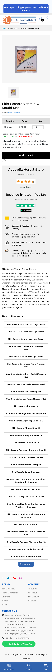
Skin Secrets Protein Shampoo (26, 489)
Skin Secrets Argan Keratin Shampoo (26, 497)
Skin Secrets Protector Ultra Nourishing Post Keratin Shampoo (26, 480)
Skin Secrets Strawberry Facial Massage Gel (26, 375)
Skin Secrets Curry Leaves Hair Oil (26, 457)
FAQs (4, 605)
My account (33, 597)
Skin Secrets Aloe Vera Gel (26, 406)
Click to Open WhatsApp (18, 644)
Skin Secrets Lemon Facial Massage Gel (26, 399)
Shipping (6, 597)
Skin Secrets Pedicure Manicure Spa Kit (26, 542)
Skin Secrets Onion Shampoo (26, 472)
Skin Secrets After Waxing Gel (26, 391)
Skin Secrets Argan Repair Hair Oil (26, 421)
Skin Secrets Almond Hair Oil (26, 428)
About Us (32, 589)
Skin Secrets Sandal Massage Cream (26, 332)
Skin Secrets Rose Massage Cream (26, 356)
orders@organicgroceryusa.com (20, 633)
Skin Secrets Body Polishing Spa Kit (26, 549)
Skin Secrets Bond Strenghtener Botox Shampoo (26, 515)
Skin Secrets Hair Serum (26, 524)
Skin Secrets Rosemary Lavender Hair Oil (26, 450)
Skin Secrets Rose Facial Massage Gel (26, 384)
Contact (32, 601)
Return (5, 601)
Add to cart (26, 155)
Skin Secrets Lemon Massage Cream (26, 339)
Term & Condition (10, 593)
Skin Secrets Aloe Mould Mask (26, 556)
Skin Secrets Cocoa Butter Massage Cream (26, 347)
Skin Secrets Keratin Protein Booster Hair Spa (26, 533)
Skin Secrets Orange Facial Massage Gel (26, 413)
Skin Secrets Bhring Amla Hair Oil (26, 435)
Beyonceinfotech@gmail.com (19, 630)
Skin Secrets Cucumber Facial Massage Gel (26, 365)
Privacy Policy (8, 589)
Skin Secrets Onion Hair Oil (26, 443)
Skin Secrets (14, 112)
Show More (26, 564)
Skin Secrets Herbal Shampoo (26, 464)
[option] (26, 59)
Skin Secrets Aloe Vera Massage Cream (26, 324)
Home (4, 28)
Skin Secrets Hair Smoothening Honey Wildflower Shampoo (26, 505)
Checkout (32, 593)
